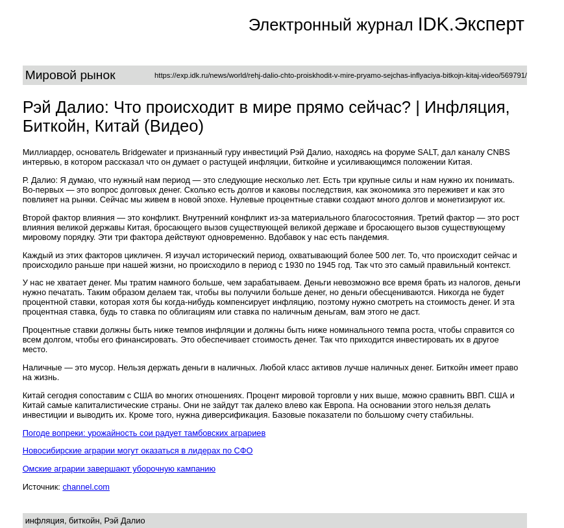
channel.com (86, 487)
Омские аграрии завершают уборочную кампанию (119, 469)
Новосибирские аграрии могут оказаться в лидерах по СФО (138, 450)
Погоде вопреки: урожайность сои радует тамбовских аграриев (144, 433)
